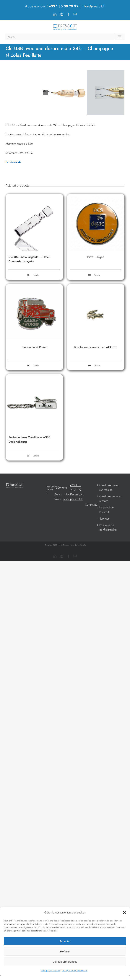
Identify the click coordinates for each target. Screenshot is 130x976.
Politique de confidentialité (74, 970)
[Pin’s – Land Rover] (34, 349)
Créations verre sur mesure (110, 535)
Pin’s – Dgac (95, 294)
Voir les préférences (65, 961)
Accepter (64, 941)
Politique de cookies (50, 970)
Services (104, 556)
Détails (35, 312)
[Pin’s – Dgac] (95, 259)
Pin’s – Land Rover (34, 384)
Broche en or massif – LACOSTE (95, 384)
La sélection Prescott (106, 547)
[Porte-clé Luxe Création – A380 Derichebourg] (34, 440)
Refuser (65, 951)
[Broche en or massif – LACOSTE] (95, 349)
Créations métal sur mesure (108, 524)
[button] (124, 912)
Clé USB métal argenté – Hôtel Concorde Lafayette (29, 296)
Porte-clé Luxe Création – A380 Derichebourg (29, 476)
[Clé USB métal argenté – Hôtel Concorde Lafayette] (34, 259)
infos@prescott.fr (93, 6)
